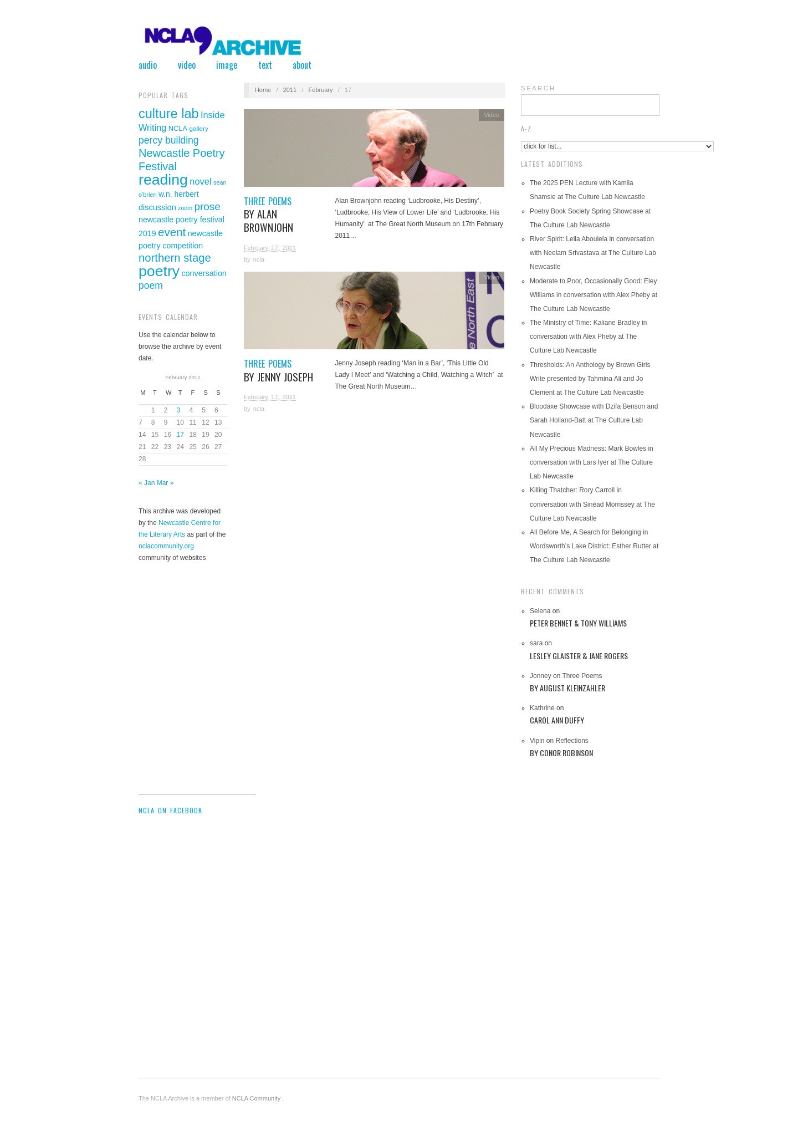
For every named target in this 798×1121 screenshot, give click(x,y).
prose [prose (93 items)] (207, 206)
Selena (540, 611)
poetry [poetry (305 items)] (159, 271)
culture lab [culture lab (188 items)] (169, 113)
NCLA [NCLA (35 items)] (177, 128)
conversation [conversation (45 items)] (203, 273)
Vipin (537, 741)
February (321, 89)
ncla (258, 259)
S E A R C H (537, 88)
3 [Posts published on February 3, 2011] (179, 410)
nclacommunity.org (166, 546)
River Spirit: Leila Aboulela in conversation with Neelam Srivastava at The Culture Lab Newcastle (593, 253)
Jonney (540, 676)
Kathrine (542, 708)
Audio (148, 64)
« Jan (147, 483)
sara (536, 643)
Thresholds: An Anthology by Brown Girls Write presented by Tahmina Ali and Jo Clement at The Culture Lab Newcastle (590, 378)
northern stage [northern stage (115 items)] (175, 258)
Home (263, 89)
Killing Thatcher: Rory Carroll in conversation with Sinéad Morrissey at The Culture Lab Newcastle (592, 504)
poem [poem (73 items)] (151, 285)
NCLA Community (257, 1098)
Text (265, 64)
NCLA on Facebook (170, 810)
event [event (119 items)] (172, 232)
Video (187, 64)
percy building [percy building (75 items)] (169, 140)
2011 (289, 89)
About (302, 64)
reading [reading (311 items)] (163, 179)
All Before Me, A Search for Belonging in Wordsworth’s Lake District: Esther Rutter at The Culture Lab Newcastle (594, 546)
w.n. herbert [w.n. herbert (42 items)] (178, 194)
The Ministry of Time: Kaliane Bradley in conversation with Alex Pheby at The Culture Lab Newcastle (588, 336)
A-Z (526, 128)
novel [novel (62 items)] (200, 181)
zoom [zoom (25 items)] (185, 208)
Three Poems (283, 215)
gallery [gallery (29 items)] (198, 128)
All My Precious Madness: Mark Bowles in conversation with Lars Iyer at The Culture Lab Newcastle (591, 462)
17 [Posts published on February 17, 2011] (180, 435)
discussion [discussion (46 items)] (157, 207)
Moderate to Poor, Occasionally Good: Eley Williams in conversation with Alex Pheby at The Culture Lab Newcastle (593, 295)
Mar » (165, 483)
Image (226, 64)
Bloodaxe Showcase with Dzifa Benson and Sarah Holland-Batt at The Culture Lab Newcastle (594, 420)
